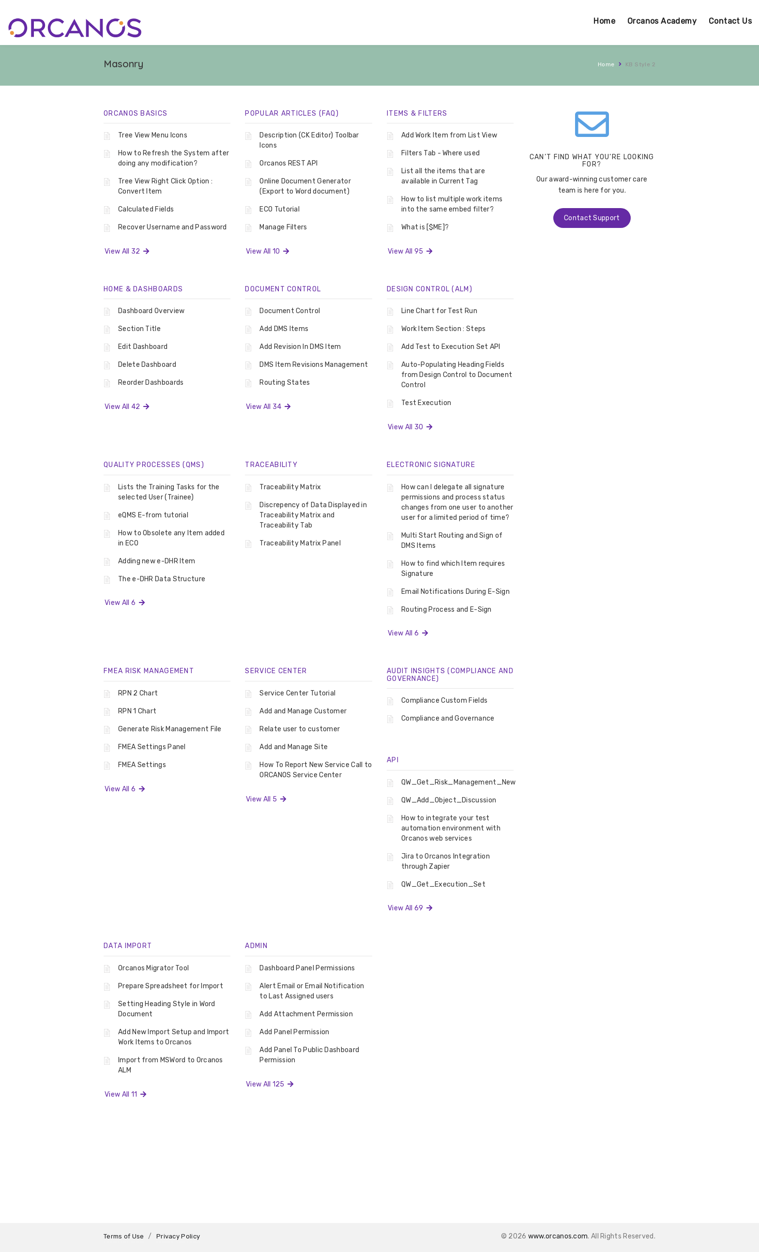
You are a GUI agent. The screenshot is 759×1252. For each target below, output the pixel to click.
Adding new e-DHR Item (156, 561)
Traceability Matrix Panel (300, 543)
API (393, 760)
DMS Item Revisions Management (313, 365)
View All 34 (268, 407)
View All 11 (125, 1094)
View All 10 (267, 251)
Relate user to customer (299, 729)
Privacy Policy (178, 1236)
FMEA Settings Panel (152, 747)
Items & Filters (417, 113)
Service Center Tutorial (297, 693)
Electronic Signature (431, 465)
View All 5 (266, 799)
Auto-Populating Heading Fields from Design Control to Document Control (456, 375)
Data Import (128, 946)
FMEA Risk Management (149, 671)
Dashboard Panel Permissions (307, 968)
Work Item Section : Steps (443, 329)
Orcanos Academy (662, 21)
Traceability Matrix (290, 487)
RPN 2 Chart (138, 693)
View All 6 (125, 603)
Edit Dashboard (142, 347)
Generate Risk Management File (170, 729)
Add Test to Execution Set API (451, 347)
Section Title (139, 329)
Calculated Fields (146, 209)
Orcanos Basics (135, 113)
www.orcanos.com (558, 1236)
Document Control (283, 289)
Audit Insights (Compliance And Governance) (450, 674)
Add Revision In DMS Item (300, 347)
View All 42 (127, 407)
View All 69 (410, 908)
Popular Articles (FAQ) (292, 113)
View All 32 (127, 251)
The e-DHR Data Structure (161, 579)
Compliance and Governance (448, 718)
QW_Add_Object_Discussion (448, 800)
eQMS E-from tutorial (153, 515)
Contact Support (592, 218)
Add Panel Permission (294, 1032)
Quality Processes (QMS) (154, 465)
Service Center (276, 671)
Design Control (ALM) (429, 289)
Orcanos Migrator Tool (153, 968)
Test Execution (426, 403)
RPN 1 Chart (137, 711)
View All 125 (270, 1084)
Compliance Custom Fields (444, 700)
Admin (256, 946)
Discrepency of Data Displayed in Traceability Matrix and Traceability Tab (313, 515)
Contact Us (730, 21)
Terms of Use (124, 1236)
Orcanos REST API (288, 163)
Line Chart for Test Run (439, 311)
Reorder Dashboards (150, 382)
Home (604, 21)
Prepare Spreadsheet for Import (170, 986)
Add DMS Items (283, 329)
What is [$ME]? (425, 227)
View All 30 (410, 427)
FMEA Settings (142, 765)
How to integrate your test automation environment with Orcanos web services (451, 828)
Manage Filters (283, 227)
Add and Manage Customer (303, 711)
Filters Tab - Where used (440, 153)
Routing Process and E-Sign (446, 609)
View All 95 (410, 251)
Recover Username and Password (172, 227)
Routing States (284, 382)
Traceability (271, 465)
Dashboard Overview (151, 311)
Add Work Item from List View (449, 135)
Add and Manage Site (293, 747)
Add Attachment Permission (306, 1014)
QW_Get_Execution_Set (443, 884)
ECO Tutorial (279, 209)
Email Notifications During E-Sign (455, 592)
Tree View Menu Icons (152, 135)
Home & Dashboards (143, 289)
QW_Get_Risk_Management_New (458, 782)
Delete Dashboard (147, 365)
